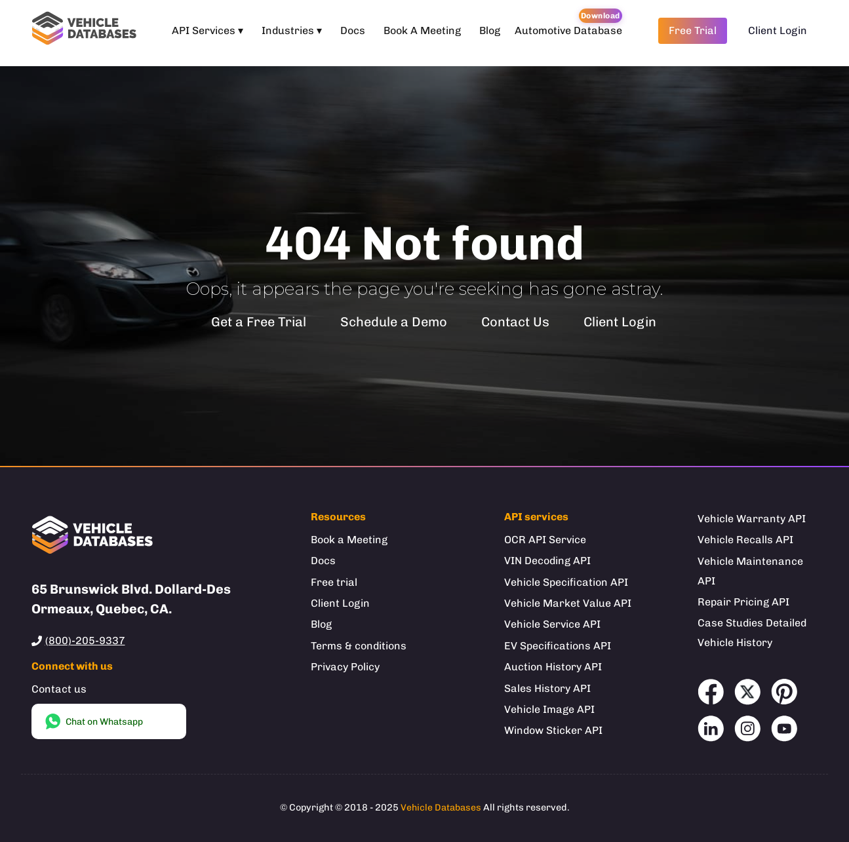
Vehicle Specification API (566, 582)
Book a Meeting (349, 539)
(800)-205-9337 (85, 640)
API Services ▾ (207, 30)
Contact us (59, 689)
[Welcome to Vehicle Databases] (86, 30)
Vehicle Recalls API (745, 539)
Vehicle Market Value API (567, 603)
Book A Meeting (422, 30)
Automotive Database (568, 30)
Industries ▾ (292, 30)
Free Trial (693, 30)
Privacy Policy (345, 666)
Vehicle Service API (552, 624)
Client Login (777, 30)
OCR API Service (545, 539)
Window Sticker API (553, 730)
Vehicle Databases (441, 807)
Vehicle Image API (549, 709)
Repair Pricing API (743, 602)
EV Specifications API (557, 646)
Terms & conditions (358, 646)
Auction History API (553, 666)
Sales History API (547, 688)
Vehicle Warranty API (752, 518)
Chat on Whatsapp (94, 721)
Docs (352, 30)
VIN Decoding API (547, 560)
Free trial (334, 582)
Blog (489, 30)
